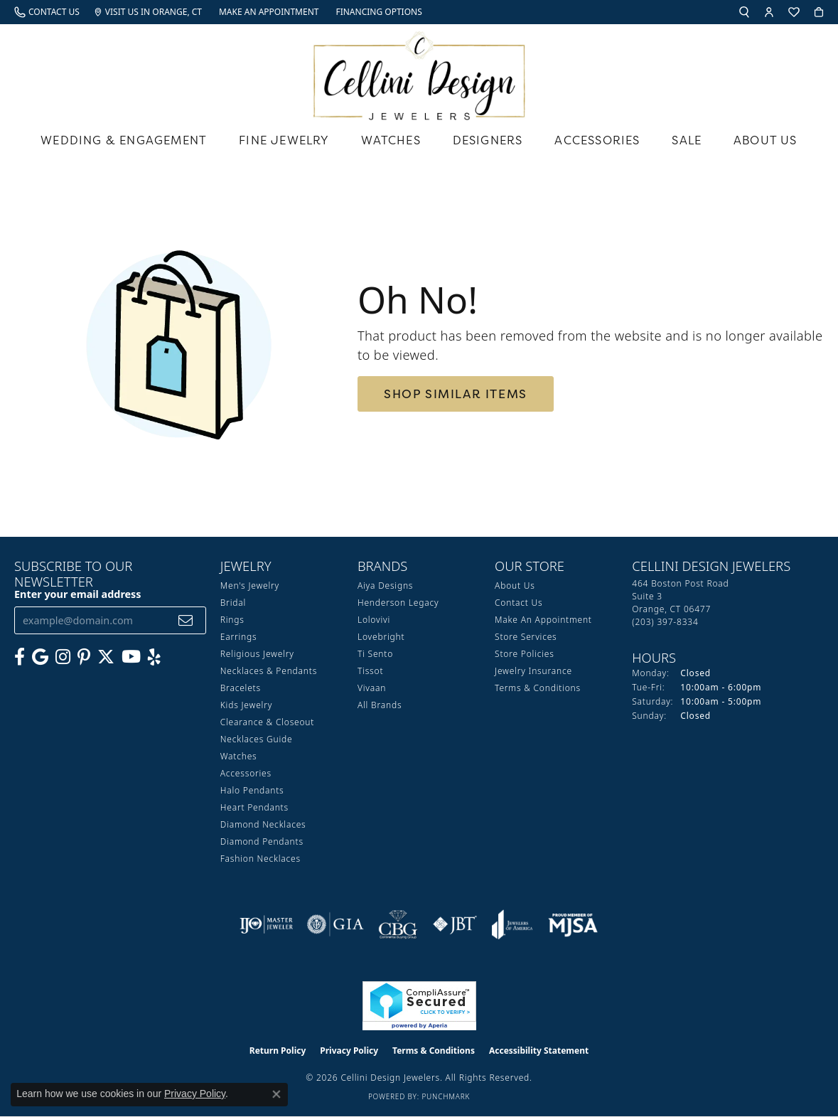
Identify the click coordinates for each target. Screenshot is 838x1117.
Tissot (370, 671)
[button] (744, 12)
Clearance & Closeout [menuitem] (267, 722)
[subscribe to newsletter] (185, 620)
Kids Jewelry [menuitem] (246, 705)
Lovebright (381, 637)
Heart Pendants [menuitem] (254, 807)
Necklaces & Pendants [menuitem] (268, 671)
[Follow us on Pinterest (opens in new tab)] (83, 657)
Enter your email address (77, 594)
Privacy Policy (349, 1050)
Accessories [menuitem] (246, 773)
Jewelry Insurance (533, 671)
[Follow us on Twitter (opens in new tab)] (105, 657)
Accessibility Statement (539, 1050)
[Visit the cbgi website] (398, 924)
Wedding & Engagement (124, 140)
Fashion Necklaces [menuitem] (260, 859)
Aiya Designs (385, 585)
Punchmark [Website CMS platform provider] (445, 1096)
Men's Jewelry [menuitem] (249, 585)
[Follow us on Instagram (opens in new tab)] (62, 657)
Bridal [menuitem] (233, 603)
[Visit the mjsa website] (572, 924)
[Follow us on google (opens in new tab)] (40, 657)
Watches (390, 140)
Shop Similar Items (455, 393)
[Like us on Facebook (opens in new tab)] (19, 657)
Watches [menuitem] (238, 756)
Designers (488, 140)
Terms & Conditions (538, 688)
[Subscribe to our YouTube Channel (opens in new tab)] (131, 657)
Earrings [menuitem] (238, 637)
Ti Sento (375, 654)
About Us (765, 140)
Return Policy (277, 1050)
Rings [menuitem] (232, 620)
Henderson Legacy (398, 603)
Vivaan (372, 688)
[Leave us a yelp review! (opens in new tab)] (154, 657)
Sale (687, 140)
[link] (47, 12)
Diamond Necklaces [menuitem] (263, 824)
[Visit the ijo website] (266, 924)
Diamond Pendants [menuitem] (261, 841)
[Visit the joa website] (512, 924)
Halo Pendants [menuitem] (252, 790)
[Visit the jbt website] (455, 924)
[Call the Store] (665, 622)
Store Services (526, 637)
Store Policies (524, 654)
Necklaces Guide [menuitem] (256, 739)
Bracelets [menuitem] (240, 688)
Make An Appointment (543, 620)
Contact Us (518, 603)
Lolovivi (374, 620)
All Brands (380, 705)
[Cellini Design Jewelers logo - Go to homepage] (419, 72)
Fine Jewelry (284, 140)
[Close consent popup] (276, 1094)
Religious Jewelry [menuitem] (257, 654)
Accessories (597, 140)
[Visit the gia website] (335, 924)
